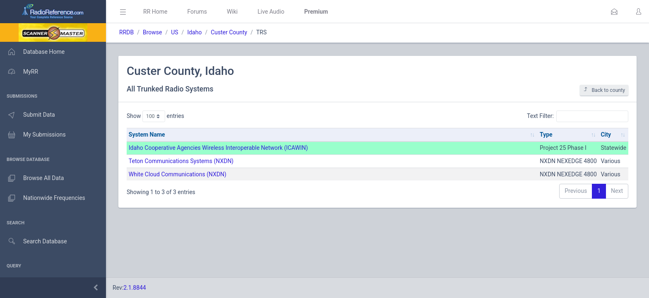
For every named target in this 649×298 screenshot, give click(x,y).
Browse (152, 32)
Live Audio (270, 11)
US (174, 32)
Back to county (604, 90)
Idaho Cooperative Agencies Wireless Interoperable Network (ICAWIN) (218, 147)
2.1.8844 (134, 287)
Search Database (33, 241)
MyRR (19, 71)
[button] (614, 11)
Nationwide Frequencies (42, 198)
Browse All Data (32, 178)
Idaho (194, 32)
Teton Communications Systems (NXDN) (181, 161)
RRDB (126, 32)
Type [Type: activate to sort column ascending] (546, 134)
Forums (197, 11)
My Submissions (33, 135)
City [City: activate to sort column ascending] (606, 134)
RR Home (155, 11)
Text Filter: (577, 116)
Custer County (229, 32)
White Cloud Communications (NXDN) (177, 174)
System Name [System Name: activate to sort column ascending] (147, 134)
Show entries (155, 116)
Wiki (232, 11)
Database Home (32, 51)
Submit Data (27, 115)
